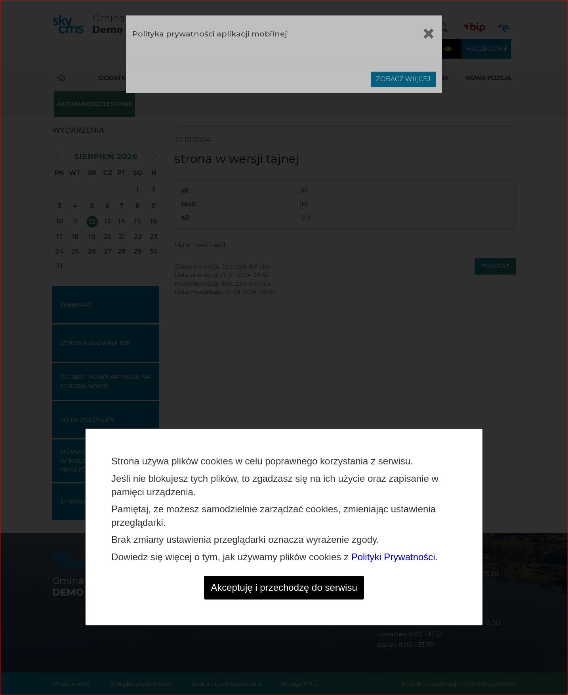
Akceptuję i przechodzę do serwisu (284, 587)
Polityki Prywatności (393, 557)
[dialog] (284, 347)
